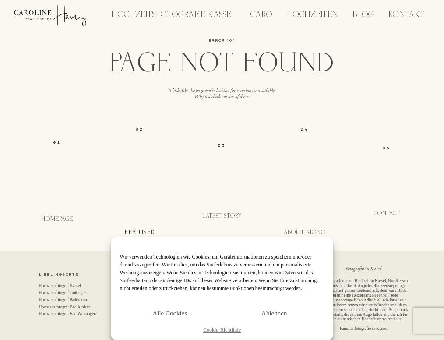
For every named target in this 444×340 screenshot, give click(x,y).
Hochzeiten (312, 15)
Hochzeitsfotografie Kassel (174, 15)
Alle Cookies (169, 313)
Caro (261, 15)
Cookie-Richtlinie (222, 330)
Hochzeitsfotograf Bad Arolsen (65, 307)
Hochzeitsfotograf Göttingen (63, 292)
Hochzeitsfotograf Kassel (60, 285)
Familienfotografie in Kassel (364, 328)
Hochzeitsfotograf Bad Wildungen (67, 314)
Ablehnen (274, 313)
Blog (363, 15)
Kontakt (407, 15)
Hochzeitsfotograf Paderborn (63, 300)
